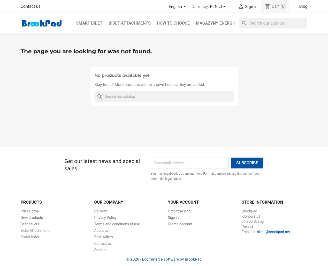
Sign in (173, 218)
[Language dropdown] (178, 7)
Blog (303, 6)
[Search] (273, 23)
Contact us (31, 6)
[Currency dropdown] (218, 7)
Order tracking (179, 211)
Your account (183, 202)
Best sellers (30, 224)
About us (101, 230)
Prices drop (30, 211)
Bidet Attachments (129, 23)
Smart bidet (89, 23)
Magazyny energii (215, 23)
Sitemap (101, 250)
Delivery (100, 211)
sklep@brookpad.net (273, 232)
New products (32, 218)
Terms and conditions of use (117, 224)
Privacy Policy (105, 218)
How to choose (173, 23)
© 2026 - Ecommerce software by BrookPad (164, 259)
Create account (180, 224)
